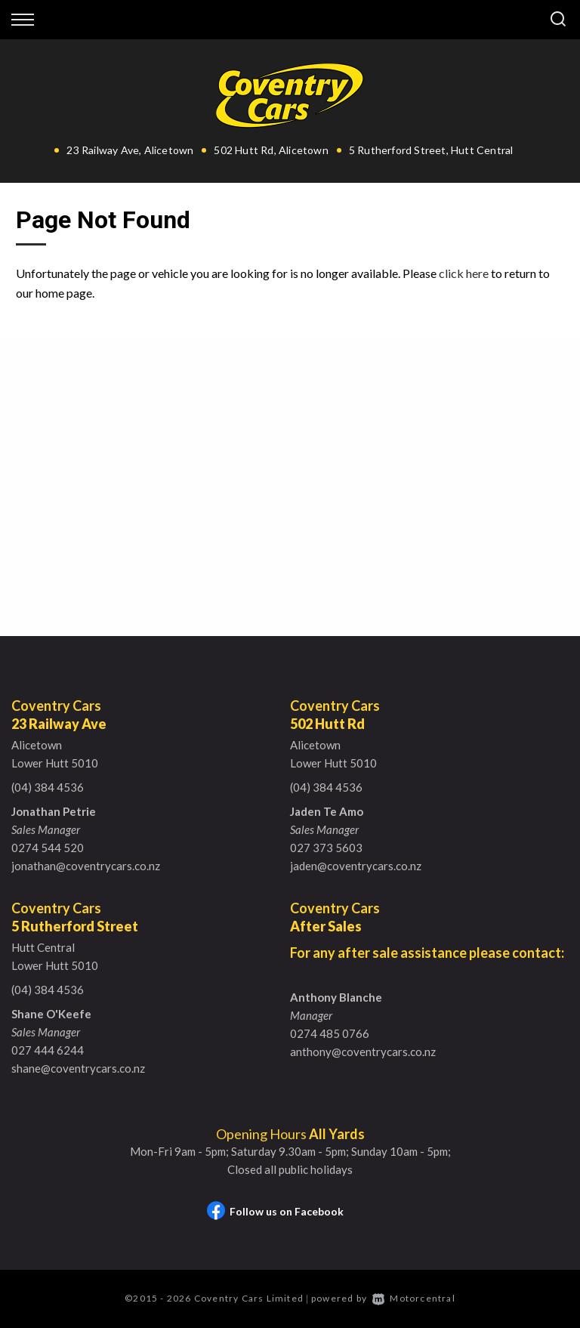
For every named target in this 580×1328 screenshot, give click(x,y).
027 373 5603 (326, 847)
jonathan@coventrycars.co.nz (85, 865)
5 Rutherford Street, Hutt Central (431, 150)
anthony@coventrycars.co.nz (363, 1051)
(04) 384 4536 (47, 787)
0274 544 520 (47, 847)
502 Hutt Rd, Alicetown (271, 150)
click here (464, 273)
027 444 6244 (47, 1050)
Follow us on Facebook (275, 1211)
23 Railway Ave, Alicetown (129, 150)
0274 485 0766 (329, 1033)
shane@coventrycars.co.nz (78, 1068)
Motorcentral (413, 1298)
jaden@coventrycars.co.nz (355, 865)
